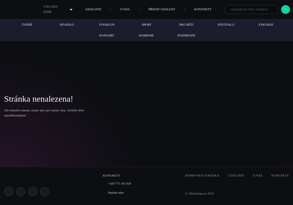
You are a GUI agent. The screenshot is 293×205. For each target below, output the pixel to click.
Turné (27, 24)
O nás (124, 9)
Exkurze (266, 24)
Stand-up (106, 24)
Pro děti (186, 24)
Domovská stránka (202, 175)
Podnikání (186, 35)
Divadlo (67, 24)
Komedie (146, 35)
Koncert (106, 35)
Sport (146, 24)
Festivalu (226, 24)
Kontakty (203, 9)
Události (93, 9)
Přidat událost (161, 9)
